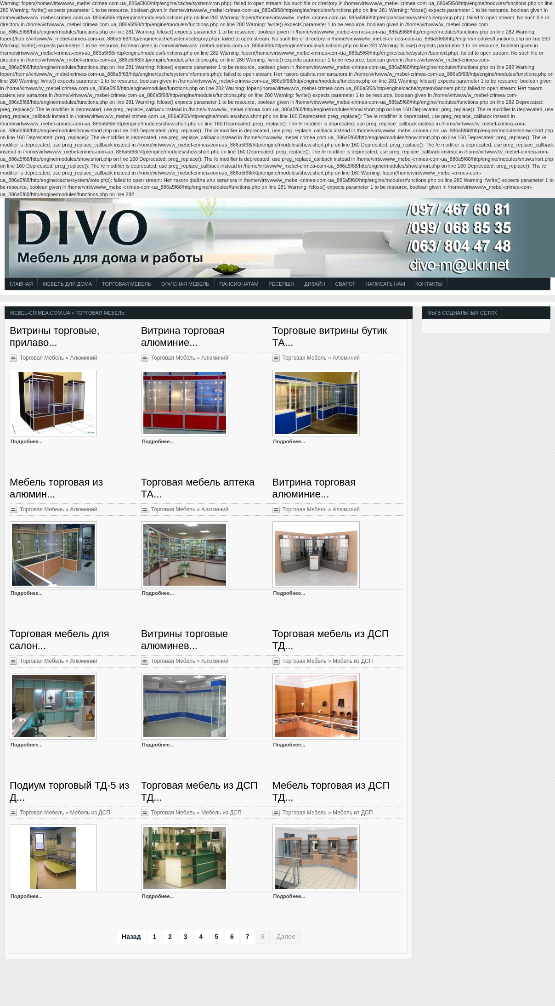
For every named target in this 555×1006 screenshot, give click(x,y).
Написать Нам (385, 284)
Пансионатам (239, 284)
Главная (21, 284)
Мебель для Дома (67, 284)
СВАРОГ (345, 284)
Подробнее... (27, 441)
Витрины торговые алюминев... (184, 639)
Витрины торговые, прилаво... (55, 336)
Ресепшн (281, 284)
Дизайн (314, 284)
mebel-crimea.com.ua (40, 313)
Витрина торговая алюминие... (183, 336)
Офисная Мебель (185, 284)
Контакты (428, 284)
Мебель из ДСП (353, 661)
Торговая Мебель (126, 284)
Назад (131, 936)
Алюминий (83, 358)
